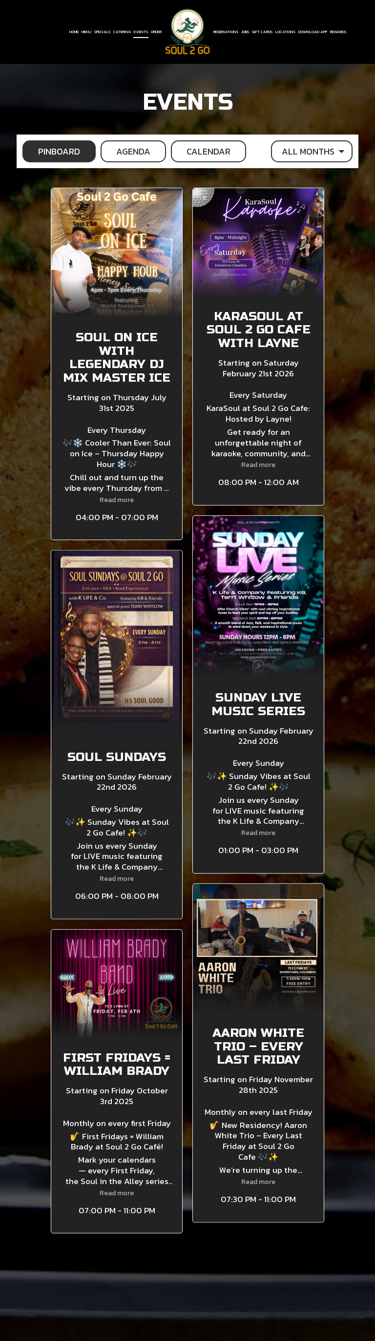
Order (156, 32)
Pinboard (51, 151)
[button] (117, 364)
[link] (187, 31)
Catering (122, 32)
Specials (102, 32)
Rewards (338, 32)
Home (74, 32)
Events (141, 32)
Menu (86, 32)
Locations (285, 32)
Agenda (125, 151)
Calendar (200, 151)
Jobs (245, 32)
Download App (312, 32)
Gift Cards (262, 32)
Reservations (225, 32)
